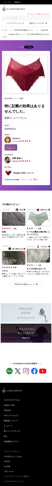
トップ (4, 30)
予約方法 (7, 410)
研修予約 (17, 2)
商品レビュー (23, 30)
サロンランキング (11, 415)
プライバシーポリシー (12, 451)
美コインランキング (12, 431)
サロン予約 (7, 2)
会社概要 (7, 466)
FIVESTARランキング (15, 23)
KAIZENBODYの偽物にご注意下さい (38, 14)
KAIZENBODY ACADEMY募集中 (16, 476)
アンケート (8, 426)
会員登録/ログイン (11, 441)
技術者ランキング (11, 421)
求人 (5, 436)
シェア (21, 47)
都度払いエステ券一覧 (38, 23)
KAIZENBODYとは (11, 400)
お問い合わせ (9, 471)
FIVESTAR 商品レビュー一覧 (26, 284)
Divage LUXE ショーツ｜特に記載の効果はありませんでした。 (25, 35)
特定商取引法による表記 (13, 456)
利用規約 (7, 461)
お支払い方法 (9, 405)
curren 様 (44, 30)
